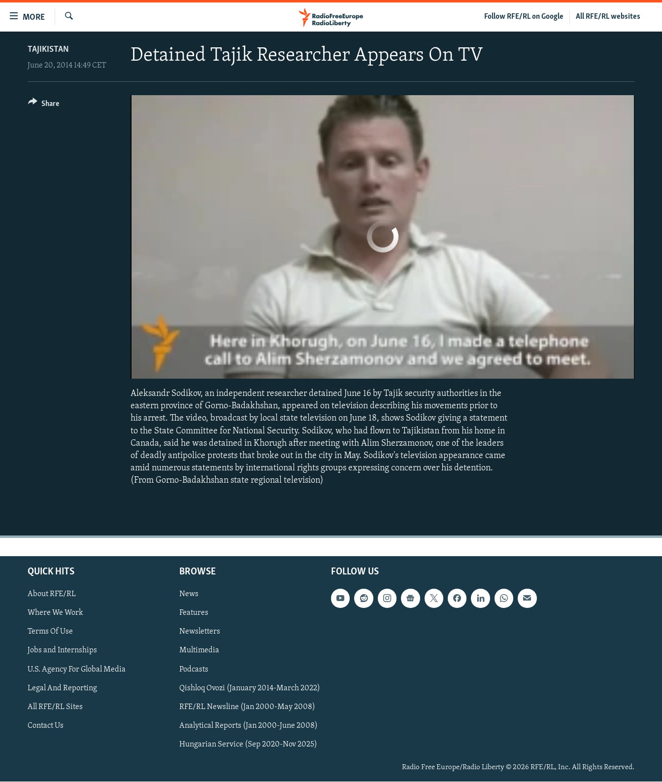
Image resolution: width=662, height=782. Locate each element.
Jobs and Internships (62, 651)
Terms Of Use (50, 632)
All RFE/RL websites (608, 17)
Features (193, 613)
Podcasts (193, 670)
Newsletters (199, 632)
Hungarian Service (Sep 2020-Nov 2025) (248, 744)
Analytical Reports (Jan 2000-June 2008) (248, 726)
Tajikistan (48, 49)
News (189, 595)
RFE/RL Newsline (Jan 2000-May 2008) (247, 707)
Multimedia (199, 651)
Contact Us (46, 726)
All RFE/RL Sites (55, 707)
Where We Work (55, 613)
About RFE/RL (52, 595)
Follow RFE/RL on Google (523, 17)
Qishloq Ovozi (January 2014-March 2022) (249, 688)
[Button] (43, 105)
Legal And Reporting (62, 688)
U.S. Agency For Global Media (77, 670)
